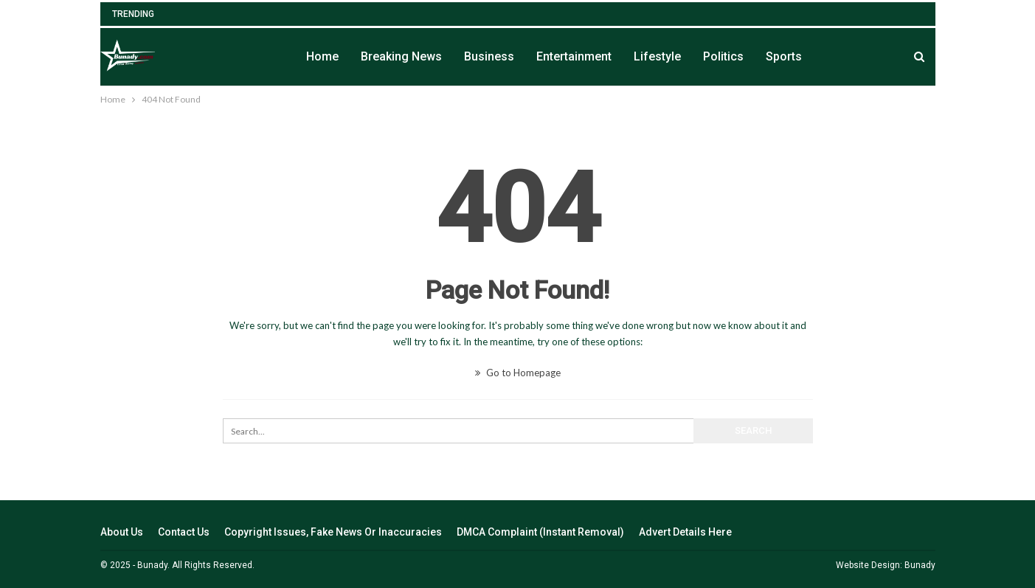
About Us (121, 532)
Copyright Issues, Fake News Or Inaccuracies (333, 532)
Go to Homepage (518, 372)
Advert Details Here (685, 532)
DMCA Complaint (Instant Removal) (540, 532)
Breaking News (401, 56)
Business (489, 56)
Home (322, 56)
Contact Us (184, 532)
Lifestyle (657, 56)
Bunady (919, 565)
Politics (723, 56)
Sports (784, 56)
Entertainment (574, 56)
